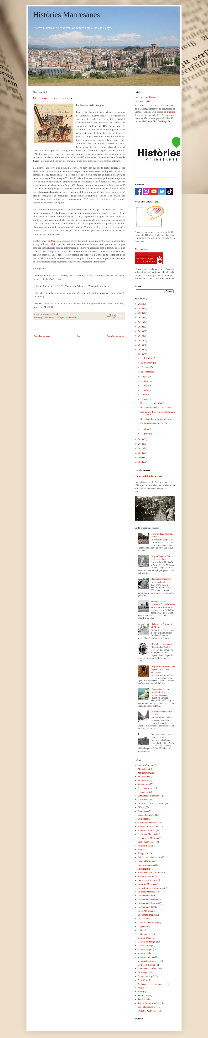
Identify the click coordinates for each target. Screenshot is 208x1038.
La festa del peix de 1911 (148, 476)
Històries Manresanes (66, 14)
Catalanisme (143, 792)
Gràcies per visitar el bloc (149, 857)
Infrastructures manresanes (150, 872)
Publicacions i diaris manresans (152, 984)
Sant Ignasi (143, 995)
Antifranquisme (145, 773)
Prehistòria (142, 980)
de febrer (145, 429)
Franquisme (143, 853)
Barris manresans (145, 788)
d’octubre (145, 367)
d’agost (144, 376)
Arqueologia (143, 776)
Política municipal (146, 976)
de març (145, 399)
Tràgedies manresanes (148, 1011)
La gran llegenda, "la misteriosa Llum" (160, 557)
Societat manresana (146, 1007)
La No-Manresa (145, 911)
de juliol (145, 381)
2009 (140, 457)
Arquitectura (143, 780)
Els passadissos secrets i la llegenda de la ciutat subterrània (163, 669)
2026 (140, 304)
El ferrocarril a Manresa (148, 826)
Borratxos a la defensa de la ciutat (155, 407)
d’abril (144, 394)
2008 (140, 462)
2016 (140, 345)
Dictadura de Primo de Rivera (151, 803)
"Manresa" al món (146, 765)
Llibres (141, 930)
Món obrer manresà (146, 965)
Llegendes (142, 926)
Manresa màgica (145, 949)
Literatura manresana (147, 922)
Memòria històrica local (148, 961)
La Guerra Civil (145, 895)
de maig (145, 390)
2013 (140, 439)
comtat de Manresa (49, 240)
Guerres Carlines (145, 861)
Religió (141, 988)
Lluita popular (144, 934)
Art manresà (143, 784)
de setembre (146, 372)
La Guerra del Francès (148, 903)
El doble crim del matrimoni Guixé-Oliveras (163, 602)
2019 (140, 331)
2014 (140, 354)
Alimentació (143, 769)
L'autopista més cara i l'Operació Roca (161, 690)
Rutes (140, 991)
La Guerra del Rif (146, 907)
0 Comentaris (71, 317)
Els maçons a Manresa (148, 838)
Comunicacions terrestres (149, 796)
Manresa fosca (144, 945)
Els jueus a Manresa (147, 834)
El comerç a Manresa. (147, 822)
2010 (140, 453)
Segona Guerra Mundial (148, 1003)
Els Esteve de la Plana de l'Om (154, 423)
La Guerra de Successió (148, 899)
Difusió (141, 807)
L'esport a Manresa (146, 884)
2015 (140, 349)
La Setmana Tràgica (147, 915)
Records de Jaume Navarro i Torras (156, 419)
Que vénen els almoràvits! (53, 98)
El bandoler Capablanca (161, 644)
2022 (140, 317)
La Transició (143, 918)
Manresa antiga (144, 938)
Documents (143, 811)
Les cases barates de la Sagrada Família (161, 735)
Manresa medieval (50, 314)
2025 (140, 308)
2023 (140, 313)
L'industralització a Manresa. (151, 888)
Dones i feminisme (146, 815)
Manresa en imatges (147, 942)
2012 (140, 444)
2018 (140, 336)
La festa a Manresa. (146, 892)
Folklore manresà (145, 846)
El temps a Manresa (147, 830)
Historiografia (144, 869)
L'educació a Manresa (147, 880)
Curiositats (142, 799)
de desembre (147, 358)
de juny (144, 385)
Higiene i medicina (146, 865)
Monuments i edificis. (147, 968)
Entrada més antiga (115, 336)
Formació (142, 849)
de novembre (147, 363)
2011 (140, 448)
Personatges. (143, 972)
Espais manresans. (146, 842)
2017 (140, 340)
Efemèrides (143, 819)
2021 (140, 322)
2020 (140, 327)
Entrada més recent (42, 336)
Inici (79, 336)
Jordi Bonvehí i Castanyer (146, 97)
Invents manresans (146, 876)
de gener (145, 433)
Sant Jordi (142, 999)
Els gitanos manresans (161, 579)
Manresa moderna (146, 957)
